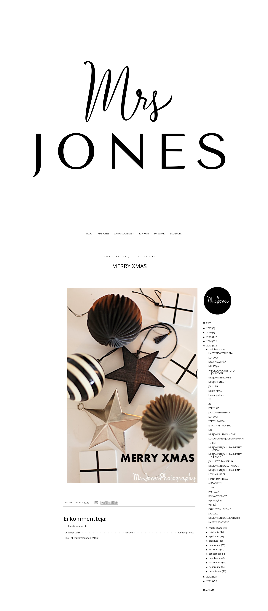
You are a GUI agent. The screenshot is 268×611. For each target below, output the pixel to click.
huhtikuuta (215, 558)
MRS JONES (103, 233)
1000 (211, 487)
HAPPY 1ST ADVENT (218, 522)
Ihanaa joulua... (216, 395)
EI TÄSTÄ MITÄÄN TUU (220, 425)
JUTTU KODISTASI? (123, 233)
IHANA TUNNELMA (218, 478)
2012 (209, 576)
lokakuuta (214, 532)
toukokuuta (215, 553)
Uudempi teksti (73, 532)
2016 (209, 332)
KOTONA (213, 357)
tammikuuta (215, 571)
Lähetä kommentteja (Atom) (84, 538)
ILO (210, 429)
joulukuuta (215, 349)
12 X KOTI (144, 233)
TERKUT (212, 442)
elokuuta (214, 540)
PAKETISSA (213, 408)
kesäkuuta (214, 549)
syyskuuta (214, 536)
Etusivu (129, 532)
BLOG (89, 233)
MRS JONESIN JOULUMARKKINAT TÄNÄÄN (225, 449)
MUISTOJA (213, 366)
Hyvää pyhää (215, 500)
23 (209, 403)
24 (209, 399)
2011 (209, 581)
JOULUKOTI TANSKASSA (220, 461)
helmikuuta (215, 567)
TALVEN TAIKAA (216, 421)
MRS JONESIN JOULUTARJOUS (223, 465)
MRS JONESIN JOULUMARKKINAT (225, 470)
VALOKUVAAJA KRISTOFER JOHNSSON (221, 372)
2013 (209, 345)
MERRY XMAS (215, 390)
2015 (209, 337)
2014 (209, 341)
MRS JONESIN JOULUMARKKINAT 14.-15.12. (225, 455)
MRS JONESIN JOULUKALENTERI (224, 517)
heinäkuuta (215, 545)
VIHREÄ (212, 504)
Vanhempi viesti (186, 532)
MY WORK (159, 233)
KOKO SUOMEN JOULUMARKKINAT (226, 438)
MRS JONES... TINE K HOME (221, 434)
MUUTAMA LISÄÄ (217, 362)
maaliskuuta (215, 562)
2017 (209, 328)
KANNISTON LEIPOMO (219, 509)
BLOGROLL (175, 233)
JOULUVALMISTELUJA (219, 412)
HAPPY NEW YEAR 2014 (220, 353)
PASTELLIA (213, 491)
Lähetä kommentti (77, 526)
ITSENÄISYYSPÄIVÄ (217, 496)
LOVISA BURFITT (216, 474)
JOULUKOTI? (214, 513)
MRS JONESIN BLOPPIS (219, 377)
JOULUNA (213, 386)
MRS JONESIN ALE (217, 382)
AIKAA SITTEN (215, 483)
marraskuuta (216, 527)
